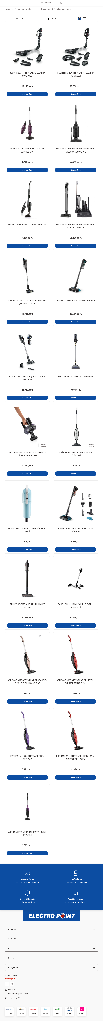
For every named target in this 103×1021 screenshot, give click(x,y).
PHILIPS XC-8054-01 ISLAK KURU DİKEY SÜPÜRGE (75, 530)
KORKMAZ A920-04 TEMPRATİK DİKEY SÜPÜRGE (27, 757)
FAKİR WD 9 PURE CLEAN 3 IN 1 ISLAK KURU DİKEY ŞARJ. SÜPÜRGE (75, 226)
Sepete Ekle (27, 94)
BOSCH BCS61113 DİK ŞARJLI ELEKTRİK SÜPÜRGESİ (75, 605)
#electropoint (10, 979)
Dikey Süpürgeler (64, 9)
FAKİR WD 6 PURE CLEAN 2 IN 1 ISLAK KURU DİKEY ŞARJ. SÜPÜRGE (75, 150)
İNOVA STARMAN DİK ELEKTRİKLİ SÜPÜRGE (27, 225)
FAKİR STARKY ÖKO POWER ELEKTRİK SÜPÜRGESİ (75, 454)
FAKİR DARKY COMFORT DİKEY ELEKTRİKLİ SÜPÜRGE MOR (27, 150)
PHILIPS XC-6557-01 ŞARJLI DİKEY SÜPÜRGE (75, 301)
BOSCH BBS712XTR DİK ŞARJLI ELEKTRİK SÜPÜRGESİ (75, 74)
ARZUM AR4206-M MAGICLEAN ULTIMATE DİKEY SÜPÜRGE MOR (27, 454)
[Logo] (51, 914)
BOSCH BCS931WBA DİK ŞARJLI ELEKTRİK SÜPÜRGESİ (27, 378)
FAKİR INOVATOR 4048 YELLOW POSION (75, 377)
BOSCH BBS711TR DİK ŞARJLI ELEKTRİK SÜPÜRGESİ (27, 74)
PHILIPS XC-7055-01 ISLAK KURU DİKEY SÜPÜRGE (27, 605)
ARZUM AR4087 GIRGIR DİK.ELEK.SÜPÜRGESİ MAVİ (27, 530)
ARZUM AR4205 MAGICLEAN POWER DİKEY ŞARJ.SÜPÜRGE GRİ (27, 302)
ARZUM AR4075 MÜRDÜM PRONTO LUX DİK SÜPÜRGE (27, 833)
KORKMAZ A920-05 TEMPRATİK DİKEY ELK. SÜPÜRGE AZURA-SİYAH (76, 681)
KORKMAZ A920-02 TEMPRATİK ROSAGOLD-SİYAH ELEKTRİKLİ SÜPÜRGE (27, 681)
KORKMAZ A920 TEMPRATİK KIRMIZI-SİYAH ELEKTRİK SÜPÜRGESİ (75, 757)
